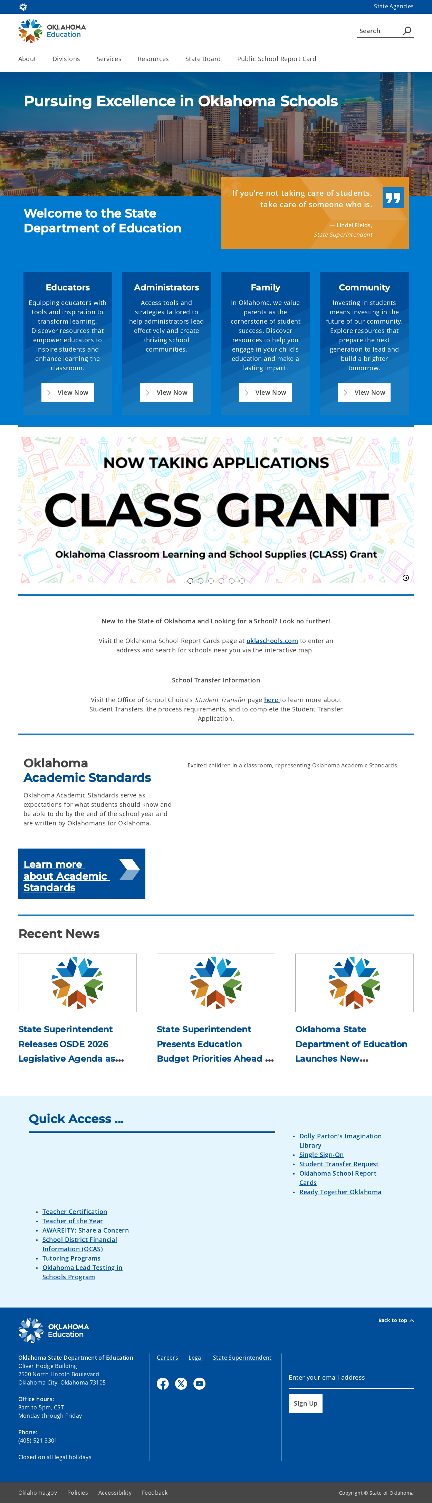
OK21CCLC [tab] (200, 581)
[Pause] (406, 578)
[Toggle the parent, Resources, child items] (171, 59)
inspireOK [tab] (242, 581)
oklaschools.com (272, 640)
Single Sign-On (321, 1154)
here (272, 700)
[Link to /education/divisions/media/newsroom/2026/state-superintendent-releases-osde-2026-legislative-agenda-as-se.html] (77, 982)
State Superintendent (242, 1357)
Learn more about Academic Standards (66, 876)
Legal (196, 1357)
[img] (216, 134)
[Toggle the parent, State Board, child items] (223, 59)
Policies (77, 1492)
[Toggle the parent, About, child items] (38, 59)
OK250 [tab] (211, 581)
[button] (67, 392)
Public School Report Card (277, 59)
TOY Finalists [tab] (221, 581)
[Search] (385, 31)
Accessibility (115, 1492)
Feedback (154, 1492)
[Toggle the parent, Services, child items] (124, 59)
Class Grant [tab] (190, 581)
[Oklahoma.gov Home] (23, 6)
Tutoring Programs (71, 1258)
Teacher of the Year (72, 1221)
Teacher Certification (74, 1211)
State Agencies (394, 6)
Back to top (396, 1320)
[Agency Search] (407, 31)
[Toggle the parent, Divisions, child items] (82, 59)
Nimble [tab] (231, 581)
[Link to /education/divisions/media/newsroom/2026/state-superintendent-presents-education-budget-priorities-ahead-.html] (216, 982)
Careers (167, 1357)
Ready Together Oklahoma (340, 1192)
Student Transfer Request (339, 1164)
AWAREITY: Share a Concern (85, 1230)
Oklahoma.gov (37, 1492)
